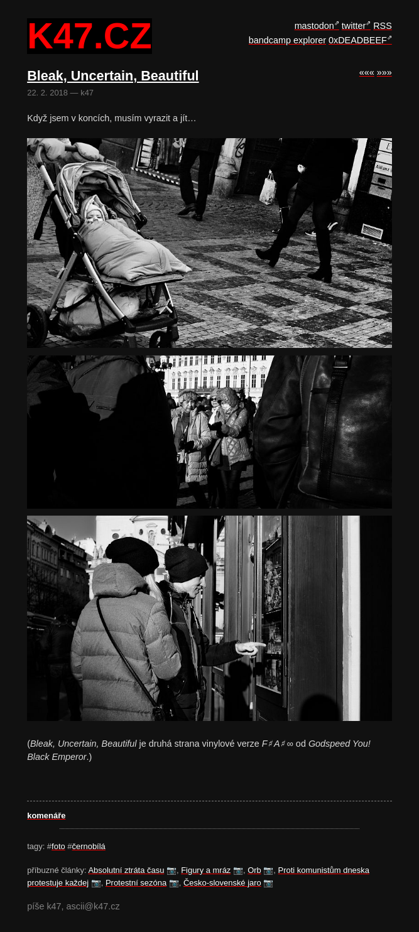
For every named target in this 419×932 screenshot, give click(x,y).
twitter (354, 26)
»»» (384, 72)
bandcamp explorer (287, 40)
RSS (382, 26)
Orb (254, 870)
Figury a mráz (206, 870)
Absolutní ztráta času (126, 870)
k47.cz (89, 36)
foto (58, 846)
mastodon (314, 26)
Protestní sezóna (136, 882)
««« (366, 72)
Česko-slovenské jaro (222, 882)
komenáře (46, 815)
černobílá (89, 846)
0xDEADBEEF (358, 40)
